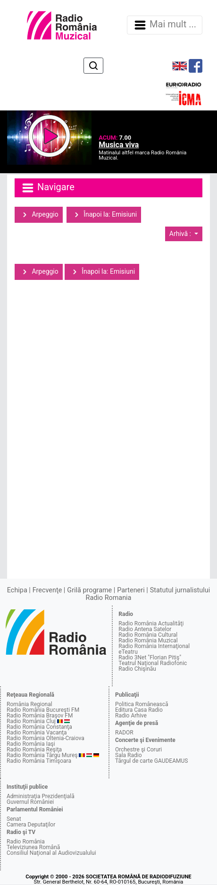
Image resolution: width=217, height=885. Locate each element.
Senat (14, 819)
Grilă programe (89, 590)
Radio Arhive (131, 715)
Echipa (17, 590)
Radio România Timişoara (39, 761)
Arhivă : (181, 233)
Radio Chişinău (137, 669)
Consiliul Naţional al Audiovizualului (51, 853)
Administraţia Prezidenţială (41, 796)
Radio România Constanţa (39, 727)
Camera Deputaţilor (31, 824)
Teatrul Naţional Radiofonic (152, 663)
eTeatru (127, 652)
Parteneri (130, 590)
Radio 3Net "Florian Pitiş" (149, 657)
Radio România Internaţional (154, 646)
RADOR (124, 732)
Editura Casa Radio (139, 710)
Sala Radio (128, 755)
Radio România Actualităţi (151, 623)
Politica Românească (141, 704)
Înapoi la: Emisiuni (104, 214)
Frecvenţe (47, 590)
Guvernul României (30, 802)
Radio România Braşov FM (40, 715)
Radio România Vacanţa (37, 732)
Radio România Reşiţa (34, 749)
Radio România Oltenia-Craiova (45, 738)
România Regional (29, 704)
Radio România (26, 841)
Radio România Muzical (147, 640)
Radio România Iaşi (31, 744)
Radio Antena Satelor (144, 629)
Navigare (48, 188)
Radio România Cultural (147, 635)
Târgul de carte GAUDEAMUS (151, 761)
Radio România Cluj (31, 721)
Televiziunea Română (33, 847)
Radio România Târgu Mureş (42, 755)
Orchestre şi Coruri (138, 749)
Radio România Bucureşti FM (43, 710)
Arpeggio (38, 214)
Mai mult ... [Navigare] (164, 25)
